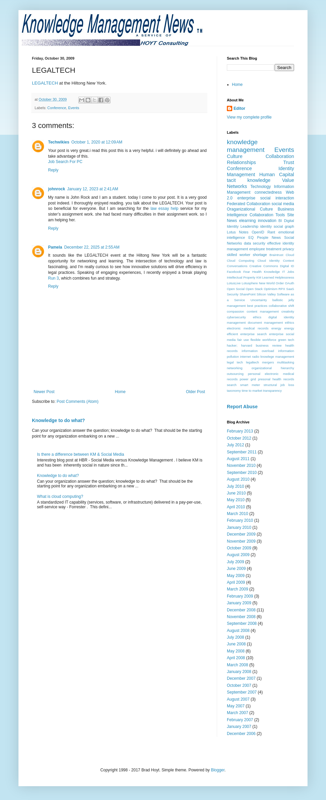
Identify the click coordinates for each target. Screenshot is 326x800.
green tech (286, 340)
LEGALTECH (45, 83)
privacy (288, 249)
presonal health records (276, 379)
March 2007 (237, 712)
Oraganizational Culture (250, 209)
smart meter (250, 385)
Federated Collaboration (248, 203)
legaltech (252, 362)
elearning (247, 220)
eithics (289, 322)
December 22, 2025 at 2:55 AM (91, 247)
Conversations (237, 266)
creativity (287, 311)
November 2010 (241, 465)
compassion (235, 311)
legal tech (235, 362)
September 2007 (242, 692)
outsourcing (235, 374)
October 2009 (239, 548)
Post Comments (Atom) (77, 401)
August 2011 (238, 458)
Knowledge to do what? (58, 420)
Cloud (290, 255)
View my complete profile (249, 117)
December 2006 (241, 733)
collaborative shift (281, 306)
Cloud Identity (268, 260)
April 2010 (236, 507)
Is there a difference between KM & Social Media (80, 454)
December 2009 (241, 534)
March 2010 (237, 513)
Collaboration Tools (267, 215)
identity (266, 226)
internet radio (249, 356)
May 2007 (236, 706)
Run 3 (53, 278)
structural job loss (278, 385)
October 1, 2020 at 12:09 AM (96, 142)
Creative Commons (263, 266)
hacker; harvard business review (254, 345)
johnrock (56, 189)
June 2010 (236, 493)
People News (269, 237)
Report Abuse (242, 406)
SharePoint (247, 294)
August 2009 (238, 554)
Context (288, 260)
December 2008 (241, 610)
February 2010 (240, 520)
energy (276, 328)
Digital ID (287, 266)
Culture (234, 156)
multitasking (285, 362)
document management (265, 322)
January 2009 (239, 603)
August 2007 (238, 699)
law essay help (164, 208)
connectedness (268, 192)
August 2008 (238, 630)
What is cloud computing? (60, 496)
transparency (272, 390)
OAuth (289, 283)
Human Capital (276, 174)
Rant (271, 232)
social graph (284, 226)
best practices (257, 306)
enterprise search (253, 334)
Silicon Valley (266, 294)
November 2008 (241, 616)
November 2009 (241, 541)
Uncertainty (258, 300)
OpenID (258, 232)
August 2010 (238, 479)
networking (234, 368)
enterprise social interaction (265, 198)
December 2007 (241, 678)
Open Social (236, 289)
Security (233, 294)
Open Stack (254, 289)
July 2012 (235, 445)
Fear (246, 272)
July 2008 (235, 637)
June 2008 (236, 644)
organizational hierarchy (273, 368)
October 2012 (239, 438)
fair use (243, 340)
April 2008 (236, 657)
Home (120, 391)
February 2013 (240, 431)
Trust (288, 162)
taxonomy (234, 390)
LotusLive (234, 283)
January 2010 (239, 527)
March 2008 (237, 665)
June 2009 (236, 568)
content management (263, 311)
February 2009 (240, 596)
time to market (252, 390)
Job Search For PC (65, 161)
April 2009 (236, 582)
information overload (258, 351)
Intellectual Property (241, 277)
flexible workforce (263, 340)
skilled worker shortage (247, 255)
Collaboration (280, 156)
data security (255, 243)
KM (258, 277)
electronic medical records (248, 328)
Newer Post (44, 391)
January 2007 (239, 726)
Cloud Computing (240, 260)
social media (283, 203)
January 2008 (239, 671)
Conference (56, 108)
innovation (267, 220)
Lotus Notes (237, 232)
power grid (248, 379)
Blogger (218, 770)
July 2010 (235, 486)
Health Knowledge (266, 272)
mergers (268, 362)
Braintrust (276, 255)
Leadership (249, 226)
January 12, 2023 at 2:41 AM (92, 189)
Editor (239, 108)
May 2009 (236, 575)
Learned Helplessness (278, 277)
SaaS (290, 289)
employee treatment (265, 249)
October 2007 (239, 685)
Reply (53, 170)
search (232, 385)
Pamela (55, 247)
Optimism (271, 289)
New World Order (271, 283)
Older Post (195, 391)
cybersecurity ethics (244, 317)
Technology (260, 186)
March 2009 (237, 589)
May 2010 (236, 500)
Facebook (234, 272)
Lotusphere (250, 283)
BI (280, 221)
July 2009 (235, 561)
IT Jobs (288, 272)
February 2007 (240, 719)
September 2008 (242, 623)
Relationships (241, 162)
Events (73, 108)
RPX (282, 289)
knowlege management (277, 356)
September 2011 (242, 452)
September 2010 (242, 472)
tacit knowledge (249, 180)
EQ (251, 237)
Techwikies (58, 142)
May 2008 (236, 651)
